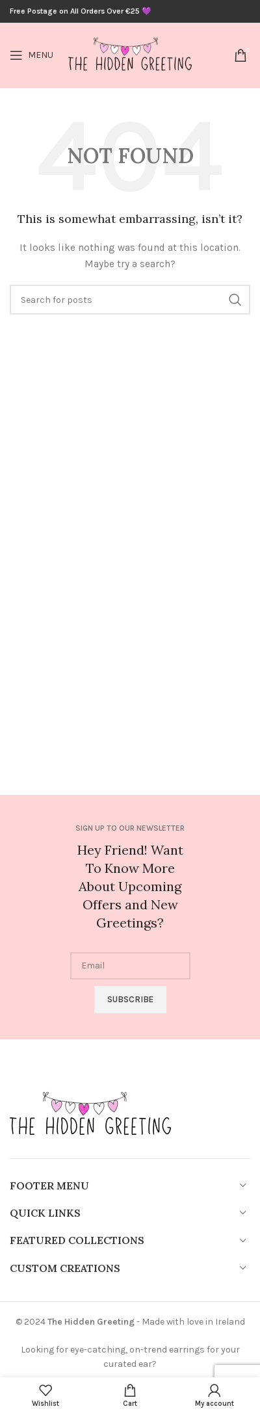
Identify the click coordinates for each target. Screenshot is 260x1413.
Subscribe (130, 999)
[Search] (130, 300)
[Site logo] (130, 54)
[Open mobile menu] (31, 55)
